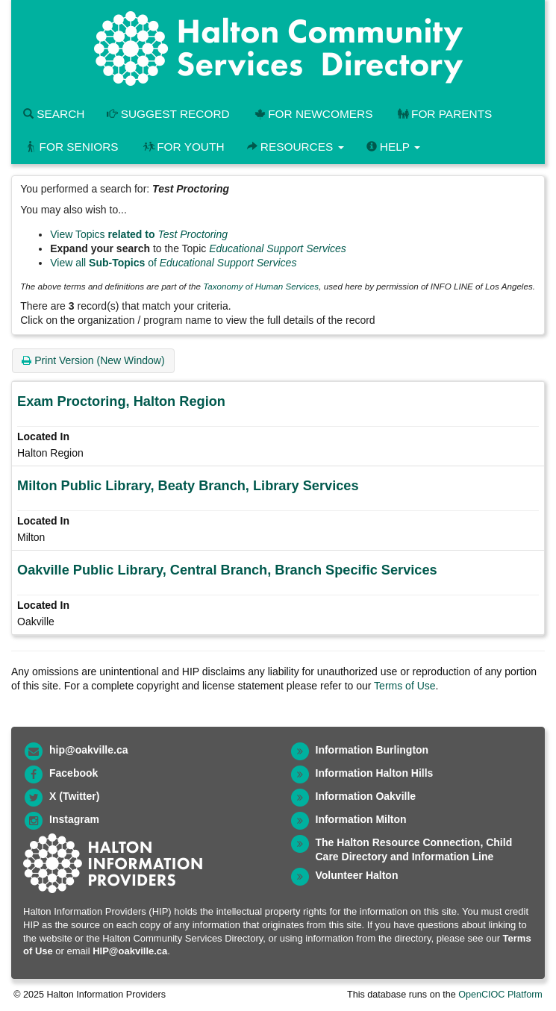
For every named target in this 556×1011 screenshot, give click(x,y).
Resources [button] (295, 146)
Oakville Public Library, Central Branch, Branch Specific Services (227, 570)
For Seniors (71, 146)
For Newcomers (312, 113)
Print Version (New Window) (93, 360)
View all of (173, 263)
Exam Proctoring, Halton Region (121, 401)
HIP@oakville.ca (130, 951)
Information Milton (361, 819)
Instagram (74, 819)
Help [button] (393, 146)
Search (53, 113)
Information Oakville (366, 796)
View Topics (139, 234)
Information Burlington (372, 750)
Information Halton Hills (375, 773)
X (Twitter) (74, 796)
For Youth (183, 146)
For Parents (443, 113)
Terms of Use (404, 686)
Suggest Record (168, 113)
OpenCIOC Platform (500, 994)
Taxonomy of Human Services (261, 286)
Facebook (73, 773)
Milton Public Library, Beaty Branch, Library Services (188, 485)
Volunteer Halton (357, 875)
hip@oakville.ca (88, 750)
